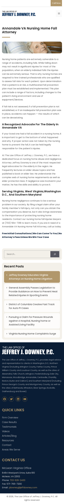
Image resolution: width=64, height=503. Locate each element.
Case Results (9, 422)
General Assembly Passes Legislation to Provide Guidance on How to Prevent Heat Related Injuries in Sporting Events (33, 291)
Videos (6, 431)
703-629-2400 (17, 480)
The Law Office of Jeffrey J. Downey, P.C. (34, 496)
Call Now (56, 3)
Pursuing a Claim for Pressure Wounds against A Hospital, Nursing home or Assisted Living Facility (31, 320)
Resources (8, 440)
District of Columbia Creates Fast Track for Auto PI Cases (32, 306)
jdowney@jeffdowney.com (23, 487)
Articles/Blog (9, 435)
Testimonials (9, 426)
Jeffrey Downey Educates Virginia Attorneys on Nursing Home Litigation (30, 276)
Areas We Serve (11, 449)
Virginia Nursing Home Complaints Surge (32, 333)
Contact (6, 445)
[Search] (54, 254)
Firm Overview (10, 417)
